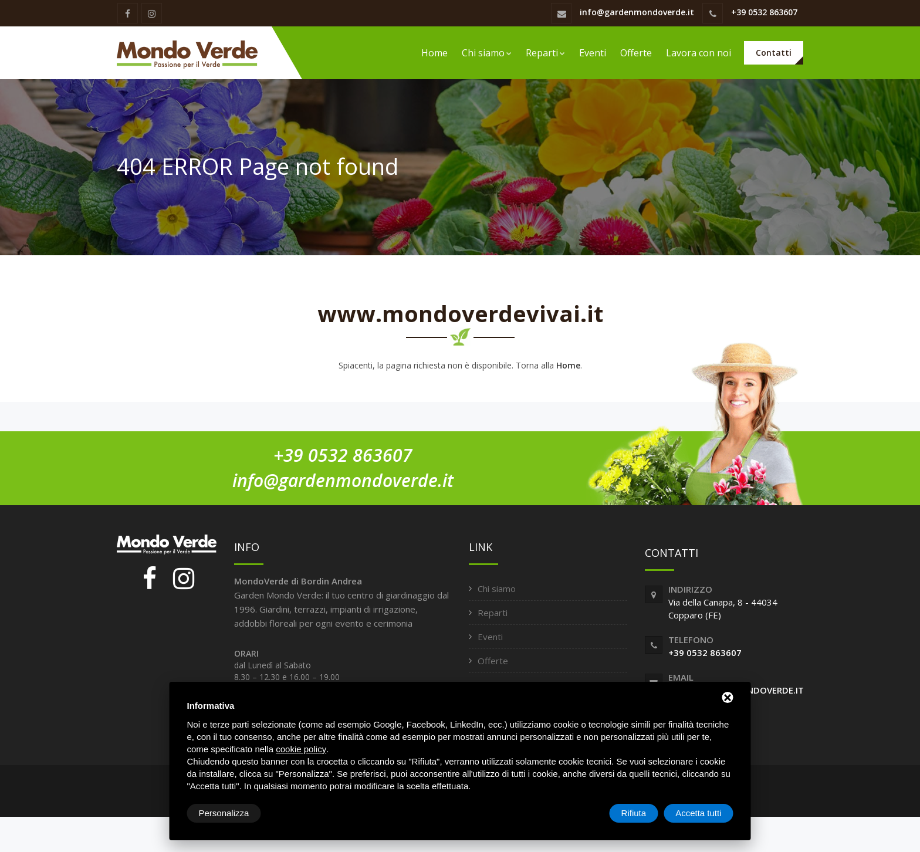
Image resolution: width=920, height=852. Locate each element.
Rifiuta (634, 813)
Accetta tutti (698, 813)
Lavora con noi (698, 52)
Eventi (592, 52)
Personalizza (224, 813)
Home (434, 52)
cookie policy (301, 749)
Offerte (636, 52)
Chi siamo (487, 52)
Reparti (545, 52)
